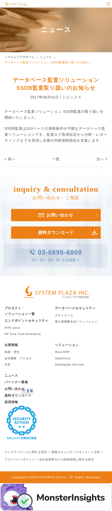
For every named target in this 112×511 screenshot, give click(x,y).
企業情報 (11, 345)
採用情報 (11, 402)
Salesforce (62, 358)
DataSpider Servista (69, 364)
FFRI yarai (12, 327)
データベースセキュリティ (75, 308)
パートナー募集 (16, 382)
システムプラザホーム (20, 57)
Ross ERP (62, 352)
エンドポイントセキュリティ (27, 320)
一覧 (56, 159)
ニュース (46, 57)
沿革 (8, 364)
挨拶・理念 (12, 352)
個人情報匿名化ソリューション (76, 321)
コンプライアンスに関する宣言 (26, 452)
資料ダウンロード (56, 232)
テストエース (64, 315)
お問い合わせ (15, 389)
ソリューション (66, 345)
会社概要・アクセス (18, 358)
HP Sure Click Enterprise (23, 334)
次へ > (102, 159)
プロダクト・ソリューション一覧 (20, 311)
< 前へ (10, 159)
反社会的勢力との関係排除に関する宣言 (66, 459)
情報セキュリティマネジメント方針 (75, 452)
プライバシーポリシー (20, 459)
